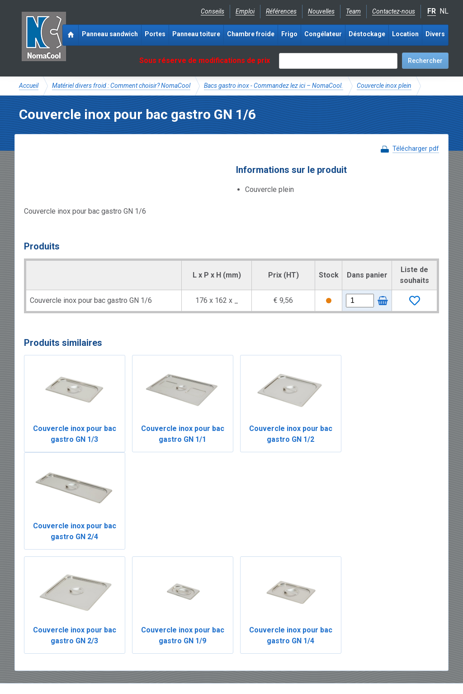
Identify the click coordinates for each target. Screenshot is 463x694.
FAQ (25, 619)
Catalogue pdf (210, 609)
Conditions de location (173, 660)
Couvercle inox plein (384, 85)
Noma (43, 36)
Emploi (245, 11)
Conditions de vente (104, 660)
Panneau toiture (196, 34)
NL (444, 11)
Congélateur (323, 34)
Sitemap (226, 660)
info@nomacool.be (153, 639)
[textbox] (338, 61)
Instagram (91, 639)
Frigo (289, 34)
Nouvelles (321, 11)
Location (405, 34)
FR (431, 11)
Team (353, 11)
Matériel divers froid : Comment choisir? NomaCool (121, 85)
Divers (435, 34)
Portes (155, 34)
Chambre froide (250, 34)
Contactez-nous (393, 11)
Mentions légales (43, 660)
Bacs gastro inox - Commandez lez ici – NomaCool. (273, 85)
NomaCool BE (39, 609)
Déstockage (367, 34)
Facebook (42, 639)
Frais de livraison (264, 609)
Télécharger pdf (415, 148)
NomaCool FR (88, 609)
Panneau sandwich (110, 34)
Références (281, 11)
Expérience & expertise (149, 609)
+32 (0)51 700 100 (226, 640)
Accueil (28, 85)
